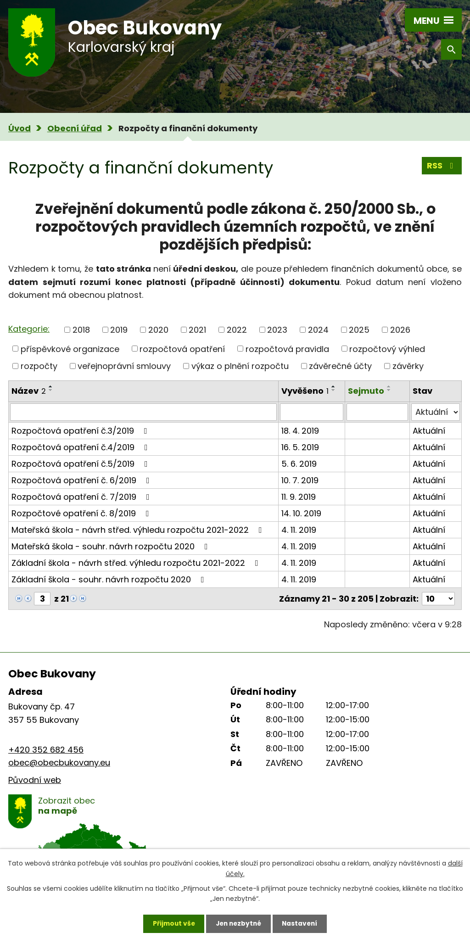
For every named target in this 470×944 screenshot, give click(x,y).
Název (28, 391)
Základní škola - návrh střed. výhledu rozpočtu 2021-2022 (136, 563)
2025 (359, 329)
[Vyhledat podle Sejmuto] (377, 412)
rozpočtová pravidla (287, 348)
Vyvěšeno (305, 391)
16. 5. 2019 (300, 447)
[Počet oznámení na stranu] (438, 598)
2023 (277, 329)
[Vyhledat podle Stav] (435, 412)
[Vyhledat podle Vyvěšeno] (311, 412)
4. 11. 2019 (298, 530)
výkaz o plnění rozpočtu (240, 366)
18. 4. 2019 (300, 430)
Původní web (34, 780)
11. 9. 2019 (298, 497)
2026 (400, 329)
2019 (119, 329)
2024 (318, 329)
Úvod (19, 128)
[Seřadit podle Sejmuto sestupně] (389, 390)
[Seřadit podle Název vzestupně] (51, 386)
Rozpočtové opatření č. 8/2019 (82, 513)
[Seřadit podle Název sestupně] (51, 390)
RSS (442, 166)
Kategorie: (29, 329)
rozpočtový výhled (387, 348)
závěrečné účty (340, 366)
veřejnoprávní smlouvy (124, 366)
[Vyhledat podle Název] (143, 412)
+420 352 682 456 (46, 749)
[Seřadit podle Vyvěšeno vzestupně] (334, 386)
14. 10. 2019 (301, 513)
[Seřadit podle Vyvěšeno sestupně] (334, 390)
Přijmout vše (171, 923)
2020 (158, 329)
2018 (81, 329)
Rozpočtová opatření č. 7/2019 (82, 497)
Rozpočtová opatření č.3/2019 (81, 430)
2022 (237, 329)
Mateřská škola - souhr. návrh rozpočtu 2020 (111, 546)
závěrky (408, 366)
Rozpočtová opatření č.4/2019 (81, 447)
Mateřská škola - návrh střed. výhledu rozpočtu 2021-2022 (138, 530)
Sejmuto (366, 391)
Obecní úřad (74, 128)
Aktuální (429, 430)
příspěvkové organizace (70, 348)
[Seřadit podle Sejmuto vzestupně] (389, 386)
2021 (197, 329)
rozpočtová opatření (182, 348)
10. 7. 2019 (300, 480)
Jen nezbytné (238, 923)
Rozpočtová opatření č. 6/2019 (82, 480)
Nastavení (302, 923)
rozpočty (39, 366)
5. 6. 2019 (299, 463)
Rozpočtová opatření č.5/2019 (81, 463)
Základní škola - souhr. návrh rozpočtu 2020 (109, 579)
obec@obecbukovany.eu (59, 762)
